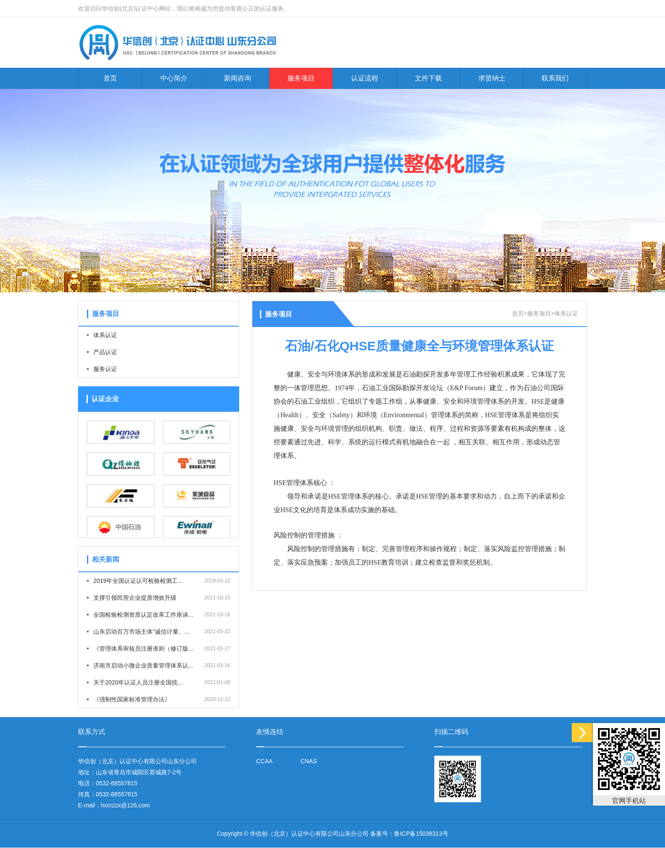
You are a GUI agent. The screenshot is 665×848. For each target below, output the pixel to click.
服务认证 (105, 369)
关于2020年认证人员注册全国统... (138, 682)
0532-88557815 (116, 783)
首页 (110, 78)
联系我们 (555, 78)
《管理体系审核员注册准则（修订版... (143, 648)
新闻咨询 (237, 78)
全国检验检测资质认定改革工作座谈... (143, 614)
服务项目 (301, 78)
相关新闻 (105, 559)
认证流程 (364, 78)
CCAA (264, 761)
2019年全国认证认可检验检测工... (138, 580)
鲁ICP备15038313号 (421, 833)
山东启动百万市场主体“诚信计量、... (141, 631)
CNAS (308, 761)
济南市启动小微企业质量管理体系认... (143, 665)
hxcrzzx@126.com (125, 805)
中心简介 (173, 78)
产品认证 (105, 352)
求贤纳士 (492, 78)
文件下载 (428, 78)
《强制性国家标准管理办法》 (131, 699)
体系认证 (105, 335)
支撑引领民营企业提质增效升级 (134, 597)
